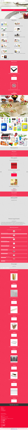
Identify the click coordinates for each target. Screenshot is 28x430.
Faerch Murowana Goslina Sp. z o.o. (20, 222)
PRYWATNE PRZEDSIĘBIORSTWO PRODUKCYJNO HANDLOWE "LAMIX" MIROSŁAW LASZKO (12, 224)
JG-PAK (3, 0)
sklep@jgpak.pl (3, 410)
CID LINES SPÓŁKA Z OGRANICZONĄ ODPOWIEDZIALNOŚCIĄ (8, 222)
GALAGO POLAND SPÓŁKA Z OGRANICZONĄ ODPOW (18, 223)
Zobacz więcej (14, 78)
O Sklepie (2, 427)
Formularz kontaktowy (3, 413)
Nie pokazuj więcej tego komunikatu (14, 429)
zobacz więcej (14, 94)
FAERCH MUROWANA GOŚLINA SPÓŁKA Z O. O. (6, 223)
